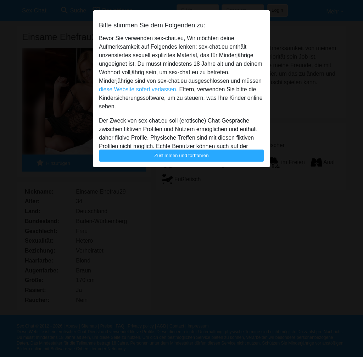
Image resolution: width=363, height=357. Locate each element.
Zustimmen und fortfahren (181, 155)
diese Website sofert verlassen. (138, 89)
